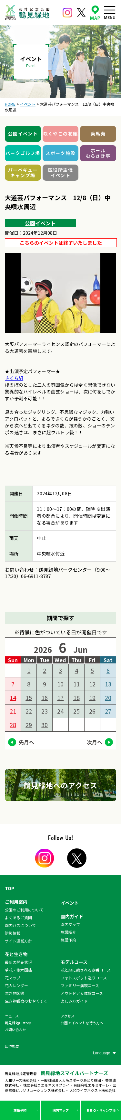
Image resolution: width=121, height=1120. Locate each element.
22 (28, 711)
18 (76, 697)
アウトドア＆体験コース (82, 993)
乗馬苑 (98, 133)
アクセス (68, 1015)
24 (60, 711)
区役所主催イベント (60, 173)
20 (108, 697)
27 (108, 711)
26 (92, 711)
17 (60, 697)
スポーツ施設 (60, 153)
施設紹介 (68, 932)
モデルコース (74, 962)
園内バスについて (20, 925)
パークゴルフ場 (22, 153)
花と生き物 (16, 954)
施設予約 (20, 1110)
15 (28, 697)
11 (76, 684)
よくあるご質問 (18, 917)
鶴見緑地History (18, 1022)
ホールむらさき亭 (98, 153)
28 (13, 724)
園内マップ (61, 1110)
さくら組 (14, 378)
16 (44, 697)
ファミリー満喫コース (80, 985)
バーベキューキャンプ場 (23, 173)
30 (44, 724)
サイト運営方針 (18, 940)
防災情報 (12, 933)
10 (60, 684)
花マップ (12, 977)
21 (13, 711)
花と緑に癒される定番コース (86, 970)
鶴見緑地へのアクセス (61, 785)
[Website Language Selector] (104, 1053)
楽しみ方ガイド (74, 1001)
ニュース (12, 1015)
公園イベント (23, 133)
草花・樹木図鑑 (18, 970)
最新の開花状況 (18, 962)
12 (92, 684)
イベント (70, 902)
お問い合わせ (15, 1029)
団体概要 (12, 1046)
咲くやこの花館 (60, 133)
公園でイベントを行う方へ (82, 1022)
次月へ (94, 742)
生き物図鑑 (14, 993)
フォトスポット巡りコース (84, 977)
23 (44, 711)
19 (92, 697)
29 (28, 724)
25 (76, 711)
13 (108, 684)
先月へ (26, 742)
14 (13, 697)
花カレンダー (16, 985)
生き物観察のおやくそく (26, 1001)
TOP (9, 888)
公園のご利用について (24, 909)
